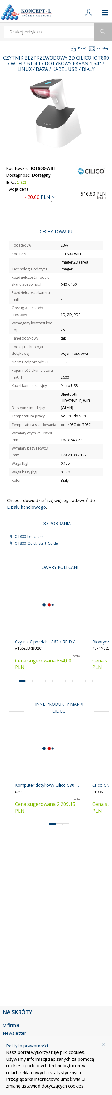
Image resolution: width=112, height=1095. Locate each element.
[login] (88, 12)
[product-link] (47, 627)
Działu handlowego (26, 507)
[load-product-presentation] (78, 49)
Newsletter (14, 1033)
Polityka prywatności (27, 1045)
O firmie (11, 1025)
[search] (49, 32)
